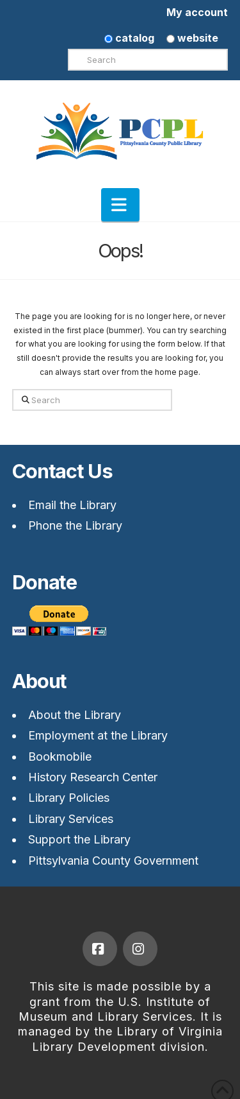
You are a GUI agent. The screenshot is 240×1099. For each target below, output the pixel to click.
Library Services (70, 819)
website (192, 37)
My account (197, 12)
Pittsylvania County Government (113, 860)
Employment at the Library (98, 735)
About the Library (74, 715)
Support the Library (79, 839)
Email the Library (72, 505)
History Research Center (92, 777)
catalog (129, 37)
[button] (120, 204)
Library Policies (68, 797)
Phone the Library (75, 525)
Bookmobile (60, 756)
